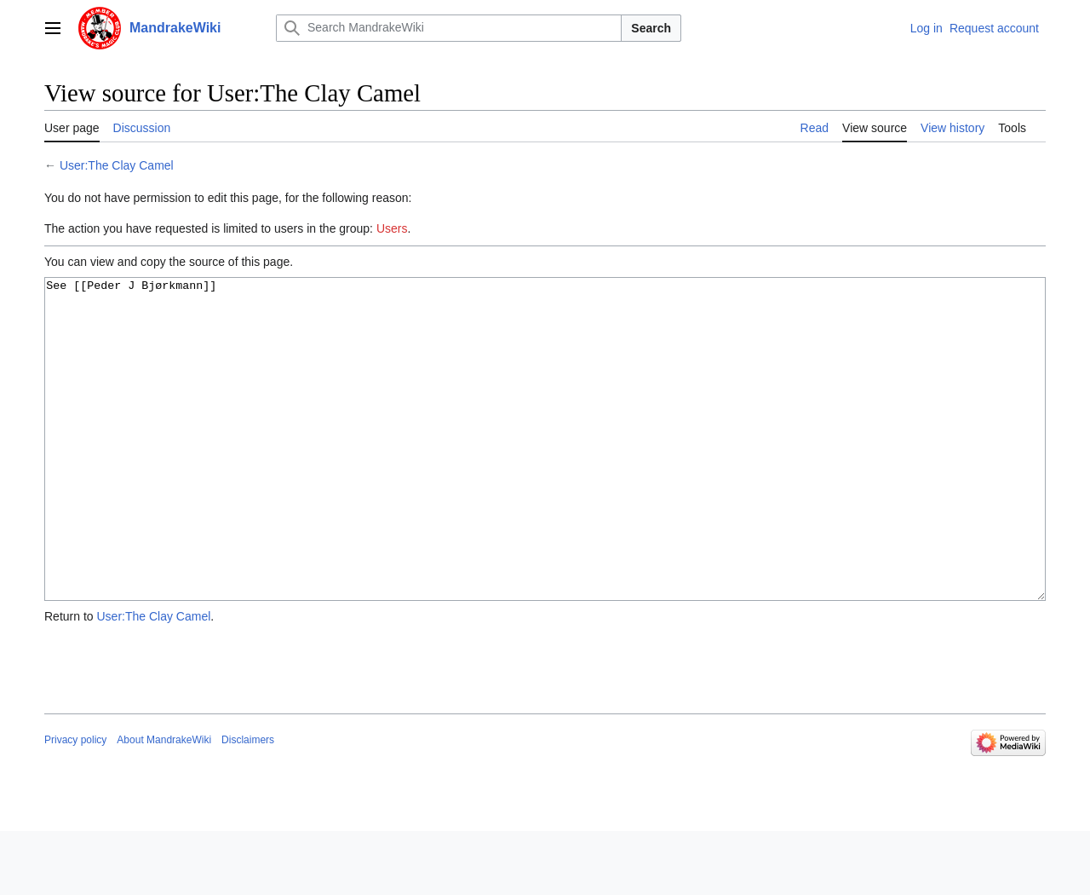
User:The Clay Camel (117, 165)
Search (651, 28)
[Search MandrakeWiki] (449, 28)
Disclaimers (247, 804)
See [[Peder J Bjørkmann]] (545, 471)
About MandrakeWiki (164, 804)
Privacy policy (75, 804)
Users (392, 228)
